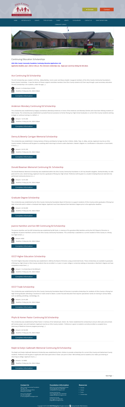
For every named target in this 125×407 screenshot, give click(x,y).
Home (15, 20)
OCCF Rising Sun (54, 406)
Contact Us (88, 20)
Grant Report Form (101, 20)
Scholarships (77, 20)
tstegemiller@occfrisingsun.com (58, 395)
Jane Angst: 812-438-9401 (56, 399)
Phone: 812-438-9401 (26, 394)
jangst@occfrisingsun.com (56, 400)
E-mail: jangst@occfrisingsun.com (29, 396)
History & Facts (26, 20)
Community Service (60, 24)
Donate (37, 20)
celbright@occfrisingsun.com (57, 390)
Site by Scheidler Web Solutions (79, 406)
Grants (66, 20)
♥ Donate (89, 9)
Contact (107, 9)
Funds (58, 20)
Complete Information (24, 96)
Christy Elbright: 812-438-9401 (57, 388)
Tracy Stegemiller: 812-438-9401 (58, 394)
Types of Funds (47, 20)
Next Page (110, 376)
